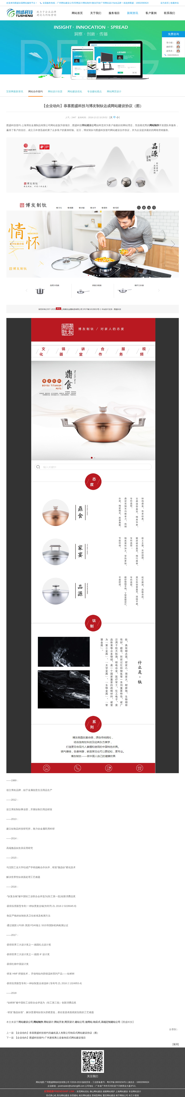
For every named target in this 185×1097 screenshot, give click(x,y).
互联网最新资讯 (14, 91)
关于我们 (95, 13)
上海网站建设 (122, 1091)
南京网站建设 (85, 1095)
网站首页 (77, 13)
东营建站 (74, 1095)
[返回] (176, 1044)
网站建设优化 (75, 91)
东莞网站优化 (83, 1091)
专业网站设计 (135, 1091)
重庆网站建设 (109, 1095)
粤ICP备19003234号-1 (117, 1082)
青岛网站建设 (63, 1095)
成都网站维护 (109, 1091)
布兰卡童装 (134, 1095)
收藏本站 (175, 3)
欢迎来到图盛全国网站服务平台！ (21, 3)
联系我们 (169, 13)
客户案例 (151, 13)
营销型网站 (97, 1095)
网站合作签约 (35, 91)
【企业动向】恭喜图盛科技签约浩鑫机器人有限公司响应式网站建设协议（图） (57, 1032)
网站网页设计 (114, 91)
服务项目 (114, 13)
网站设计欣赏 (55, 91)
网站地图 (40, 1082)
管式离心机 (51, 1095)
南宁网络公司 (122, 1095)
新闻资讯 (132, 13)
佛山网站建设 (96, 1091)
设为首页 (165, 3)
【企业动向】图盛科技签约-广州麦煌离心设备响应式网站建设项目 (50, 1037)
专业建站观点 (94, 91)
